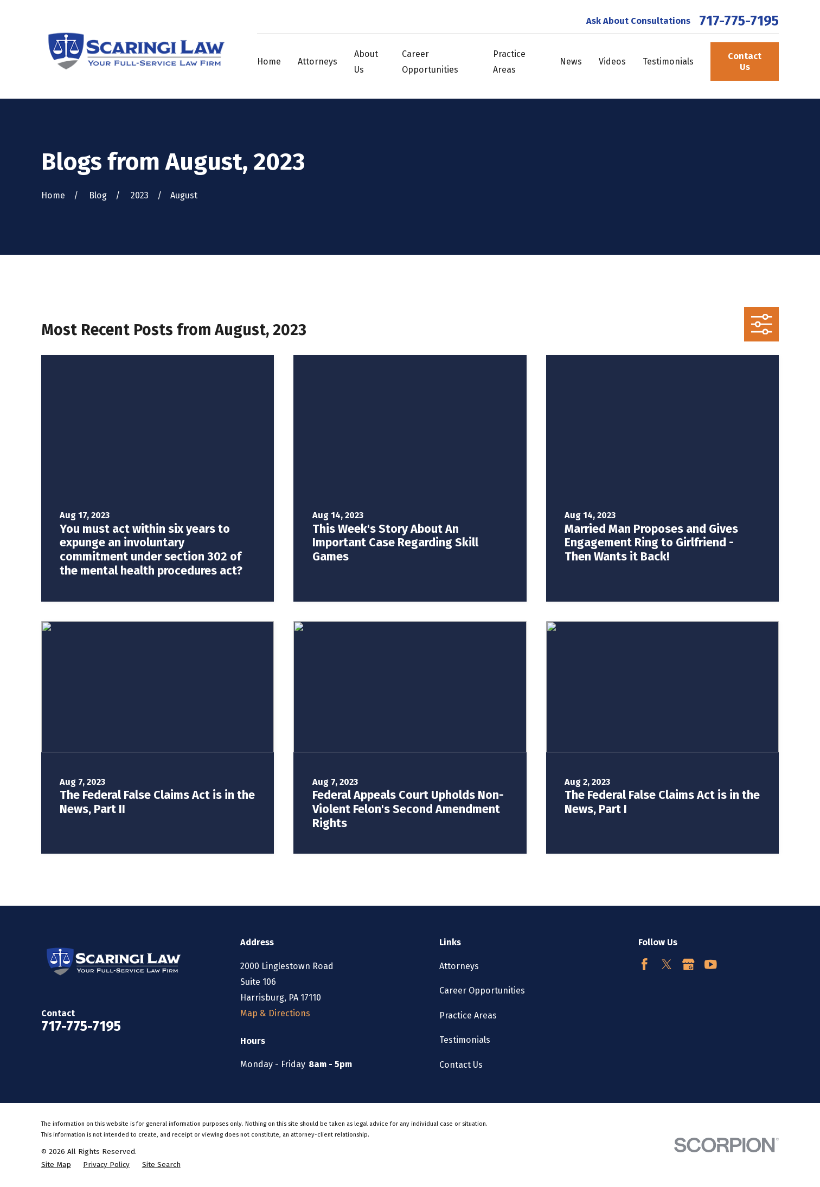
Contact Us (744, 61)
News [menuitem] (571, 61)
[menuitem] (56, 1164)
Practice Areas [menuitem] (509, 62)
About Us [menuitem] (366, 62)
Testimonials (464, 1040)
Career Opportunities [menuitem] (430, 62)
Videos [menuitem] (612, 61)
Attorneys (459, 966)
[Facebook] (644, 964)
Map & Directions (275, 1013)
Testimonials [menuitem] (668, 61)
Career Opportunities (482, 990)
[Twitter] (667, 964)
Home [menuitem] (269, 61)
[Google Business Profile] (688, 964)
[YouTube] (710, 964)
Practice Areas (468, 1015)
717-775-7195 (739, 21)
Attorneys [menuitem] (317, 61)
